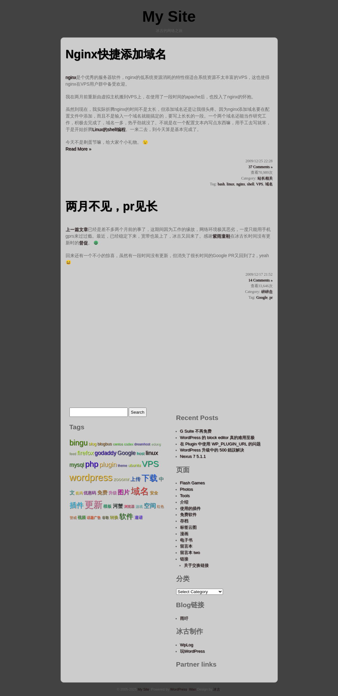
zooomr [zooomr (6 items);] (121, 479)
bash (221, 184)
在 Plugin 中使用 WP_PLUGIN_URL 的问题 (220, 443)
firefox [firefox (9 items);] (85, 452)
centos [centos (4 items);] (118, 444)
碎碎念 (267, 291)
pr (271, 297)
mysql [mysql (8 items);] (76, 465)
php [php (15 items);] (91, 464)
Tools (185, 495)
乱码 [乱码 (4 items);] (79, 493)
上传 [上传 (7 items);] (135, 479)
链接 (184, 558)
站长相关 (265, 178)
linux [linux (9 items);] (152, 452)
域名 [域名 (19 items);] (140, 491)
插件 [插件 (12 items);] (76, 505)
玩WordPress (192, 651)
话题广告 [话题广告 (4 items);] (94, 517)
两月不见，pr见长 (111, 206)
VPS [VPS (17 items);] (150, 464)
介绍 (184, 502)
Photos (186, 489)
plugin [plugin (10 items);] (108, 464)
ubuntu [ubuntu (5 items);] (134, 465)
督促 (83, 242)
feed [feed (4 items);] (72, 453)
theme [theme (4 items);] (122, 465)
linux (230, 184)
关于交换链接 (196, 565)
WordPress (178, 689)
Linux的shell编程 (109, 129)
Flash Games (192, 482)
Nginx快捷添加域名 (116, 54)
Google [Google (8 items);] (126, 453)
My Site (169, 16)
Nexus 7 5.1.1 (193, 456)
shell (250, 184)
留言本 (186, 546)
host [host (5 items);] (140, 453)
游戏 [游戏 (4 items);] (138, 506)
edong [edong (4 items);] (156, 444)
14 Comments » (260, 280)
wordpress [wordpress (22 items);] (90, 477)
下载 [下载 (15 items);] (149, 478)
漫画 (184, 533)
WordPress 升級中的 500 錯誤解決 (212, 449)
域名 (269, 184)
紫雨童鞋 (221, 236)
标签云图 (188, 527)
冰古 (216, 689)
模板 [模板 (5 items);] (107, 506)
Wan (192, 689)
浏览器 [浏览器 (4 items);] (129, 506)
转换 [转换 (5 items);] (114, 517)
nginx (71, 77)
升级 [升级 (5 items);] (112, 492)
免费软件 (188, 514)
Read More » (78, 148)
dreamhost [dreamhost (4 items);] (142, 444)
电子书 (186, 540)
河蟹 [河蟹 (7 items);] (118, 506)
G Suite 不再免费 (196, 431)
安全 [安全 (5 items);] (154, 492)
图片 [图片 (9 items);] (124, 492)
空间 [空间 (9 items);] (150, 505)
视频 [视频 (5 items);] (81, 517)
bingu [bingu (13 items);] (78, 443)
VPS (259, 184)
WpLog (186, 644)
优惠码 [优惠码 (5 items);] (89, 492)
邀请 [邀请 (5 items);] (138, 517)
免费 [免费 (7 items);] (102, 492)
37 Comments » (260, 166)
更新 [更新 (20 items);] (93, 504)
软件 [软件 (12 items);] (126, 516)
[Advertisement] (169, 348)
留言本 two (190, 552)
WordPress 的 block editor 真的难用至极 (217, 437)
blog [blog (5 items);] (92, 443)
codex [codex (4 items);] (128, 444)
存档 (184, 520)
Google (261, 297)
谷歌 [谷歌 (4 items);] (105, 517)
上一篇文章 (77, 229)
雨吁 (184, 618)
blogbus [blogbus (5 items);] (104, 443)
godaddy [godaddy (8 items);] (105, 453)
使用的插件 (190, 508)
